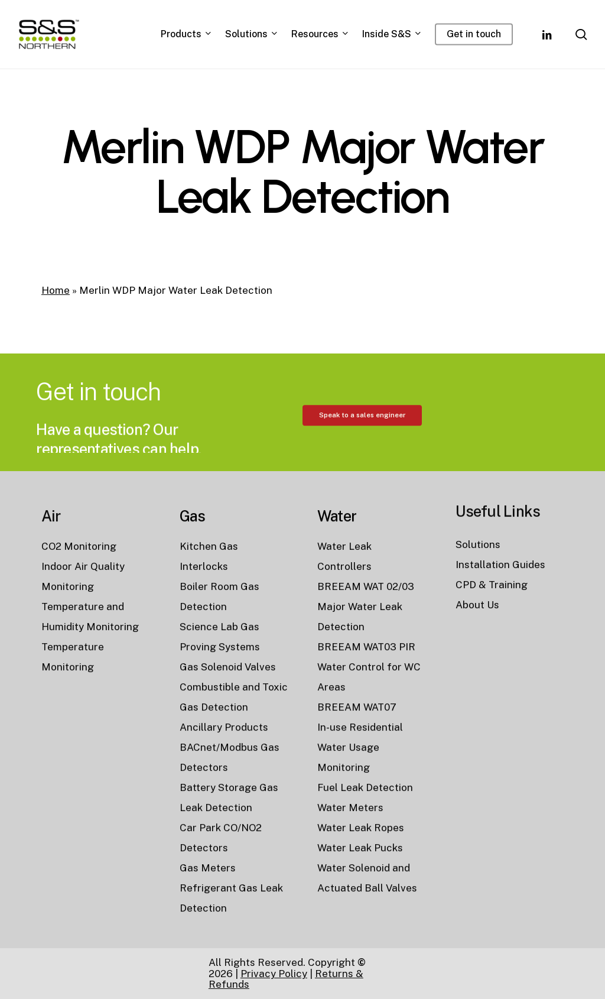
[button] (362, 468)
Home (55, 290)
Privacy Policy (273, 973)
